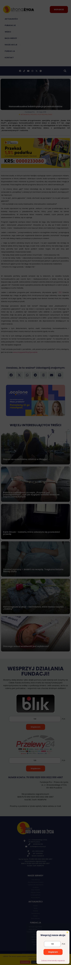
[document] (35, 482)
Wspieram (53, 957)
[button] (67, 937)
